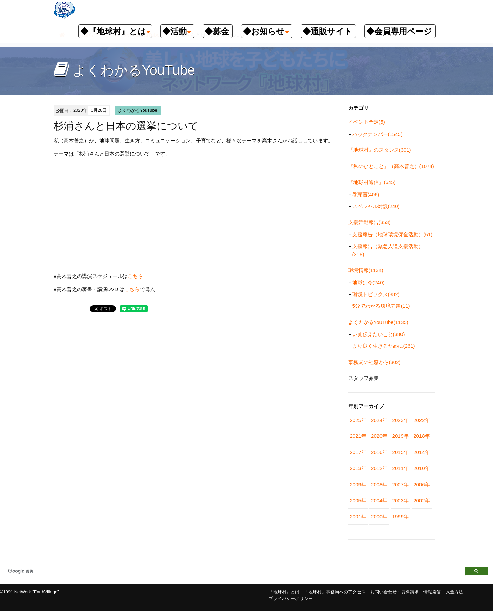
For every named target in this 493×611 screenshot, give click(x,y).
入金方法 (454, 591)
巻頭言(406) (365, 194)
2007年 (400, 484)
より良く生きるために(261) (383, 346)
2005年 (358, 500)
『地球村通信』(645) (372, 182)
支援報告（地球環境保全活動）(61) (392, 234)
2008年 (379, 484)
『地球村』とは (284, 591)
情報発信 (432, 591)
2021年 (358, 436)
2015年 (400, 452)
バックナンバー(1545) (377, 134)
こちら (135, 276)
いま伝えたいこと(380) (378, 334)
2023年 (400, 420)
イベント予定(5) (366, 122)
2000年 (379, 517)
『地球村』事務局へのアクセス (335, 591)
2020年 (379, 436)
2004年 (379, 500)
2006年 (421, 484)
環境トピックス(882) (376, 294)
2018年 (421, 436)
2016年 (379, 452)
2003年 (400, 500)
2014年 (421, 452)
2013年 (358, 468)
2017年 (358, 452)
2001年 (358, 517)
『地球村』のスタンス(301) (379, 150)
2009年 (358, 484)
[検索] (231, 571)
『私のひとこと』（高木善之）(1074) (391, 166)
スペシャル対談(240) (376, 206)
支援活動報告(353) (369, 222)
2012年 (379, 468)
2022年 (421, 420)
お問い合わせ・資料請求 (394, 591)
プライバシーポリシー (291, 598)
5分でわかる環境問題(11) (381, 306)
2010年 (421, 468)
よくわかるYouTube (137, 110)
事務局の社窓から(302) (374, 362)
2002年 (421, 500)
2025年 (358, 420)
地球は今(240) (368, 282)
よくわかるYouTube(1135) (378, 322)
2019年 (400, 436)
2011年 (400, 468)
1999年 (400, 517)
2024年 (379, 420)
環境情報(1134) (365, 270)
